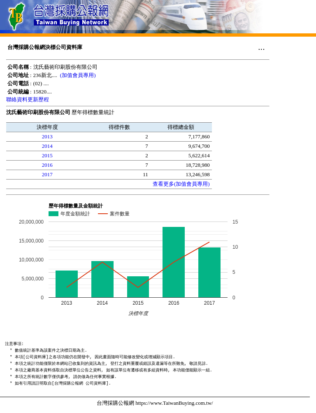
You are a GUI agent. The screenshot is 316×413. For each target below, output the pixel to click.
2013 (47, 136)
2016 (47, 165)
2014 (47, 146)
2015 (47, 155)
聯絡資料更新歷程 (27, 99)
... (261, 46)
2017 (47, 174)
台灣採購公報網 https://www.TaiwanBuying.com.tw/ (155, 403)
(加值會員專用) (78, 75)
